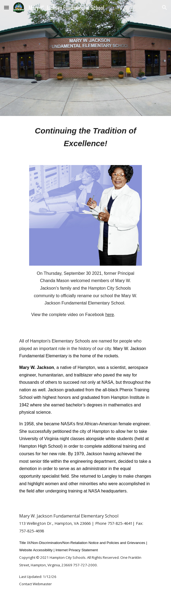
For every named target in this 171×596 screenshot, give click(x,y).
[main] (85, 137)
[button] (6, 7)
